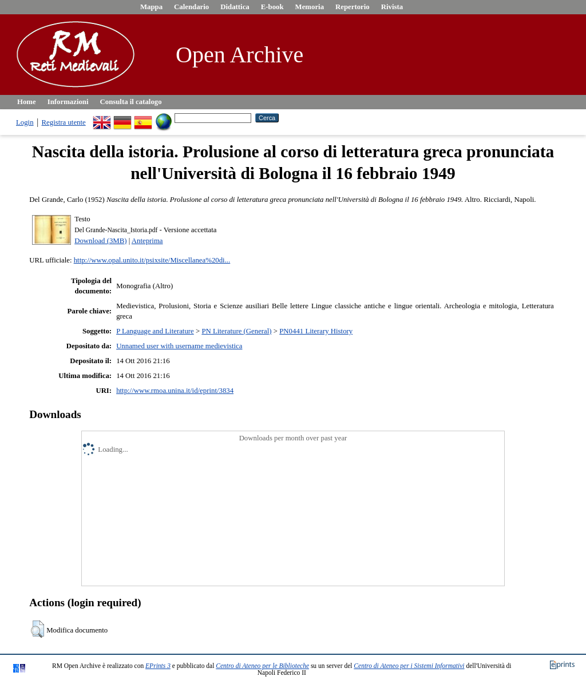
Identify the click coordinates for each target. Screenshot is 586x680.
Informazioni (68, 102)
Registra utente (64, 122)
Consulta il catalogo (131, 102)
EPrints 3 (158, 665)
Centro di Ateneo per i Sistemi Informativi (409, 665)
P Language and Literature (155, 331)
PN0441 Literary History (316, 331)
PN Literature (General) (236, 331)
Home (26, 102)
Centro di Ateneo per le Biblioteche (262, 665)
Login (25, 122)
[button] (37, 629)
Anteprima (147, 241)
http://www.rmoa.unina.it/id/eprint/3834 (174, 391)
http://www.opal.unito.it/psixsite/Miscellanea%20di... (152, 260)
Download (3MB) (100, 241)
